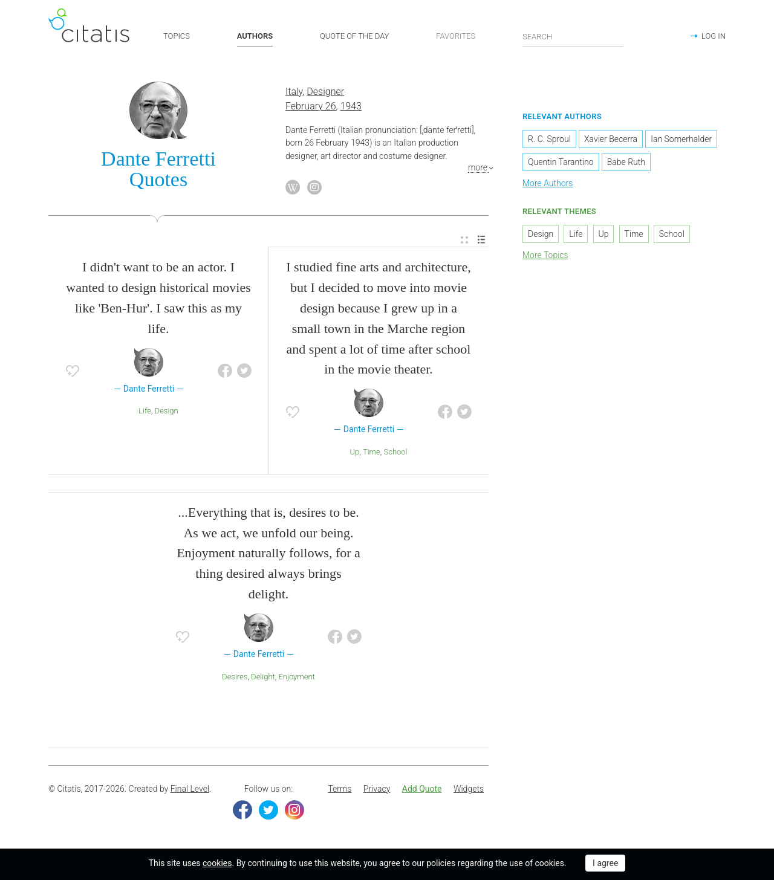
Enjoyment (296, 676)
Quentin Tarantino (561, 162)
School (396, 451)
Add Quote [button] (422, 789)
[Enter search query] (573, 36)
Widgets (469, 789)
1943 (351, 106)
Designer (325, 91)
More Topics (545, 255)
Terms (339, 789)
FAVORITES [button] (455, 35)
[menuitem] (464, 240)
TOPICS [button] (176, 35)
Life (144, 410)
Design (166, 410)
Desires (234, 676)
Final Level (190, 789)
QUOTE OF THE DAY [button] (354, 35)
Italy (293, 91)
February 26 (310, 106)
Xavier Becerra (610, 139)
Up (354, 451)
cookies (217, 863)
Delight (263, 676)
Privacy (376, 789)
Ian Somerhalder (681, 139)
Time (371, 451)
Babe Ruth (626, 162)
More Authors (547, 183)
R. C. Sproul (549, 139)
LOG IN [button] (713, 35)
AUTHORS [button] (255, 35)
